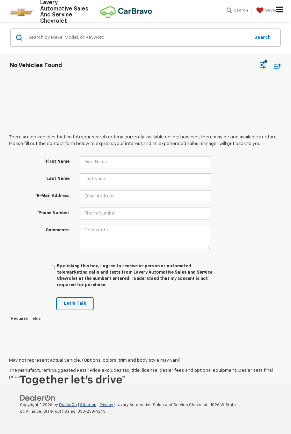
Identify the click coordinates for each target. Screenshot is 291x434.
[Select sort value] (275, 66)
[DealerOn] (38, 398)
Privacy (106, 405)
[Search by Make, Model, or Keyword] (138, 37)
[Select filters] (263, 66)
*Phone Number (53, 213)
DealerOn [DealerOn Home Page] (68, 405)
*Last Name (57, 179)
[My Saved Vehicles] (266, 10)
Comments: (58, 230)
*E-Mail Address (52, 196)
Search (262, 37)
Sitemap (88, 405)
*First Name (57, 162)
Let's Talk (75, 303)
